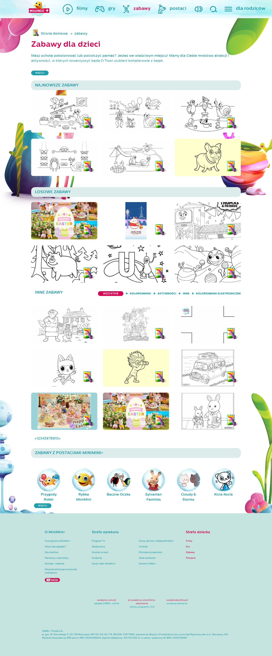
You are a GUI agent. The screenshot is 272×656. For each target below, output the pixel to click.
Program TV (98, 541)
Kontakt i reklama (54, 564)
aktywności (167, 293)
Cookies (143, 546)
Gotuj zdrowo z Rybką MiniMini (156, 541)
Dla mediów (51, 552)
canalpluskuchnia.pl (177, 600)
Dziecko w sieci (100, 552)
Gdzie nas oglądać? (55, 546)
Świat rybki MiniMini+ (104, 564)
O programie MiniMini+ (57, 541)
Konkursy (97, 558)
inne (186, 293)
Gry (188, 546)
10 (57, 438)
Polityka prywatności (150, 552)
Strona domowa (54, 33)
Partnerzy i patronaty (57, 558)
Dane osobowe (147, 558)
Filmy (189, 541)
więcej (39, 73)
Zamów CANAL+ (147, 564)
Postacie (191, 558)
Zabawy (190, 552)
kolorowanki (140, 293)
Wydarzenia (98, 546)
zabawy (80, 33)
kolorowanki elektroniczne (218, 293)
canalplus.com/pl (106, 600)
